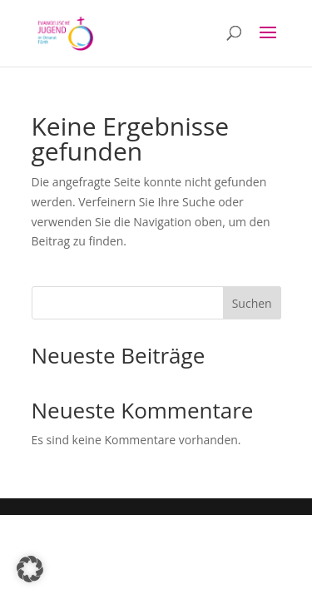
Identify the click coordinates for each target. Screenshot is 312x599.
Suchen (252, 303)
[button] (30, 569)
